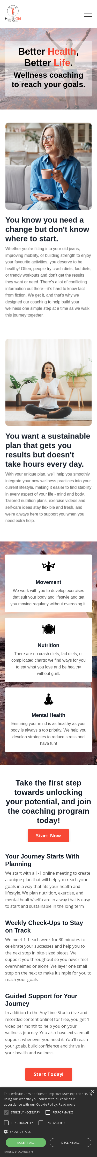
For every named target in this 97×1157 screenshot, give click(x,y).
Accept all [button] (25, 1142)
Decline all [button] (70, 1142)
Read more (67, 1104)
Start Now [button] (48, 835)
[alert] (48, 1122)
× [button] (92, 1092)
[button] (48, 1131)
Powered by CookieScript (18, 1151)
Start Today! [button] (49, 1074)
